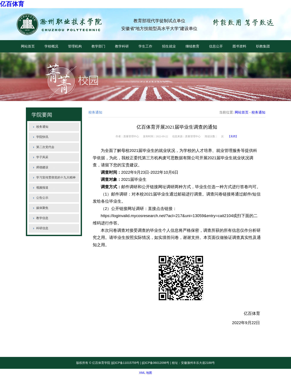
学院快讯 (42, 137)
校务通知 (42, 126)
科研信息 (42, 228)
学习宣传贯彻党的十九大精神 (56, 177)
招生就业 (169, 46)
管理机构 (75, 46)
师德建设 (42, 167)
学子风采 (42, 157)
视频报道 (42, 187)
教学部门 (98, 46)
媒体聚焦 (42, 208)
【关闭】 (233, 136)
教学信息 (42, 218)
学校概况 (51, 46)
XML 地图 (145, 372)
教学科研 (122, 46)
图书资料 (239, 46)
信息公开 (216, 46)
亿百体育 (12, 4)
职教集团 (263, 46)
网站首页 (28, 46)
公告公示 (42, 197)
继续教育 (192, 46)
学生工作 (145, 46)
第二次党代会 (45, 147)
